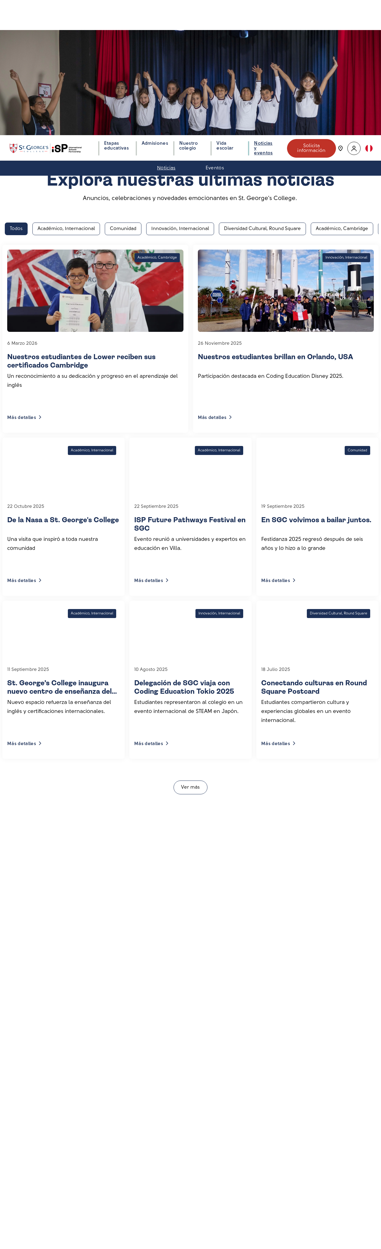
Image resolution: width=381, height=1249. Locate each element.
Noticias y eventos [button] (263, 12)
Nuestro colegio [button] (188, 9)
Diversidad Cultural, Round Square (262, 93)
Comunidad (123, 93)
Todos (16, 93)
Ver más (190, 651)
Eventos (215, 31)
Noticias (166, 31)
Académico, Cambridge (342, 93)
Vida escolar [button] (225, 9)
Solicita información (311, 12)
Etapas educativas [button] (116, 9)
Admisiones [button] (155, 7)
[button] (354, 12)
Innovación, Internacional (180, 93)
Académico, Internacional (66, 93)
